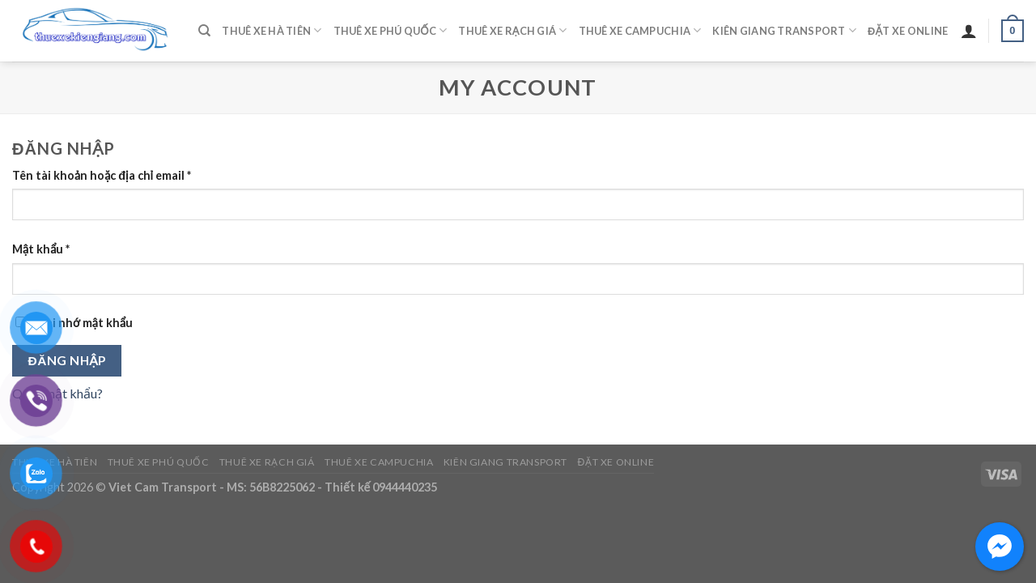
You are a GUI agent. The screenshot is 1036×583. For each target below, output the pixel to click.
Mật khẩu (41, 249)
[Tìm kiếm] (204, 30)
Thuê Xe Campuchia (640, 30)
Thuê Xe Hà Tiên (271, 30)
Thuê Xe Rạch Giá (512, 30)
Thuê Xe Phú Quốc (390, 30)
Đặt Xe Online (908, 30)
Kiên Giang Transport (784, 30)
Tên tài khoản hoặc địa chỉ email (101, 175)
